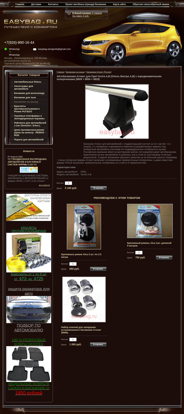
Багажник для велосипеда (29, 93)
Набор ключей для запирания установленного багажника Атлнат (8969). (81, 330)
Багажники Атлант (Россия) (98, 72)
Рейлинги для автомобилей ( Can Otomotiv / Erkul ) (30, 124)
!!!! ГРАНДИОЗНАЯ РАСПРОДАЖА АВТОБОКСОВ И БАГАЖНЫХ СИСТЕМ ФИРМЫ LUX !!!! (27, 162)
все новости (44, 185)
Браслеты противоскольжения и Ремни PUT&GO (27, 109)
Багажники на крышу (75, 72)
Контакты (53, 4)
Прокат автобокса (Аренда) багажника (85, 4)
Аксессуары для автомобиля (23, 87)
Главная (19, 4)
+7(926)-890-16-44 (19, 42)
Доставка (36, 4)
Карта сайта (119, 4)
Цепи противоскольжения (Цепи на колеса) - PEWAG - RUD (30, 132)
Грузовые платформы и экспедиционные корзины (29, 117)
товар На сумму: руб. (87, 14)
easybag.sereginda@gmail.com (54, 49)
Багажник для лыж (25, 97)
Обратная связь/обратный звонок (151, 4)
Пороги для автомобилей (29, 139)
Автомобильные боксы (27, 81)
